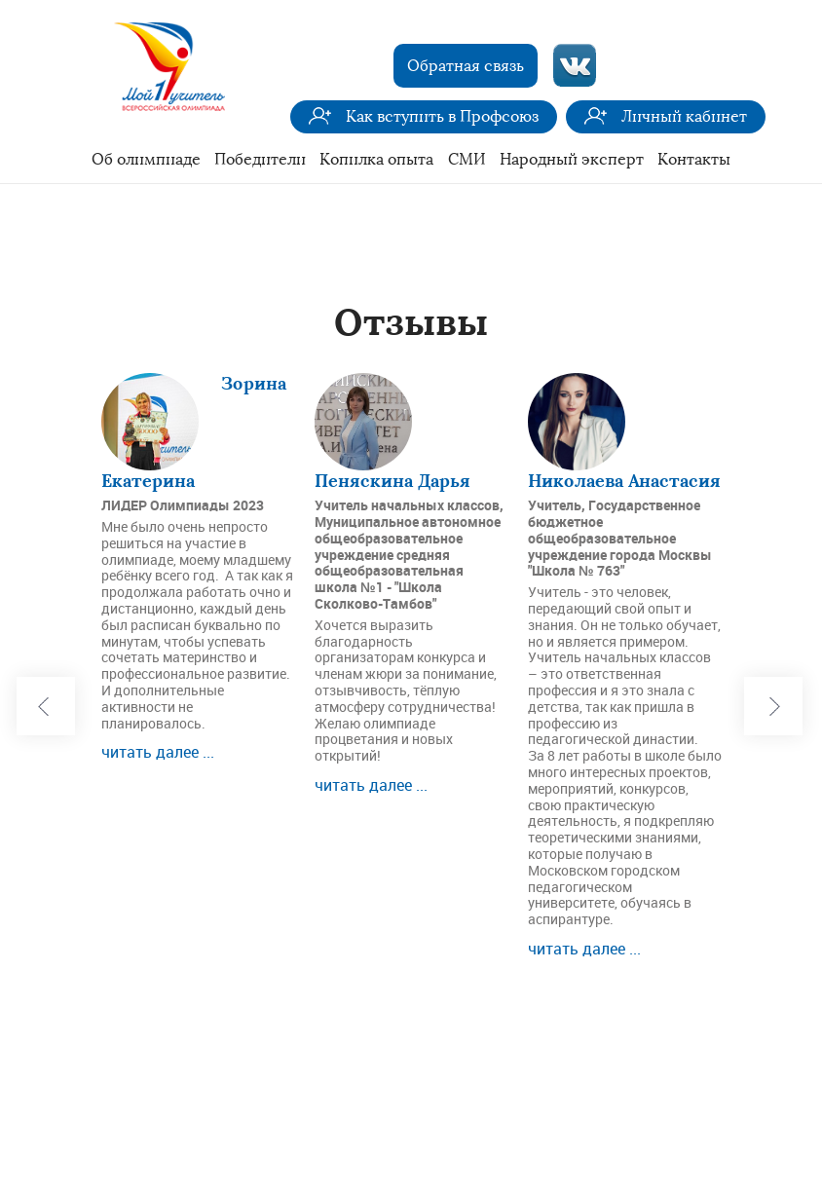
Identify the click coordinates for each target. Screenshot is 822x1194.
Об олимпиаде (146, 159)
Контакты (693, 159)
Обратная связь (465, 65)
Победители (260, 159)
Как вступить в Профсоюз (442, 116)
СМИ (467, 159)
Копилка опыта (376, 159)
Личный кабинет (684, 116)
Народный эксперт (572, 159)
